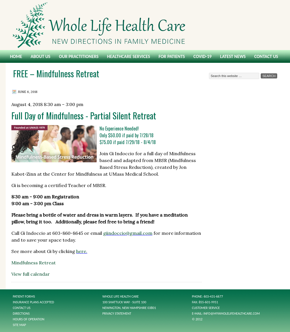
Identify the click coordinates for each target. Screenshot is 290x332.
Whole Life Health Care (145, 25)
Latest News (233, 56)
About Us (40, 56)
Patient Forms (24, 296)
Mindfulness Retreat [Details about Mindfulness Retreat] (33, 262)
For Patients (172, 56)
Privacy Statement (116, 314)
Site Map (19, 325)
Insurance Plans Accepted (33, 302)
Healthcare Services (128, 56)
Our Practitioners (78, 56)
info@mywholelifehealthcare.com (232, 314)
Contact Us (266, 56)
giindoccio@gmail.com (127, 233)
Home (16, 56)
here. (81, 251)
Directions (21, 314)
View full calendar (30, 274)
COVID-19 (202, 56)
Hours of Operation (28, 319)
